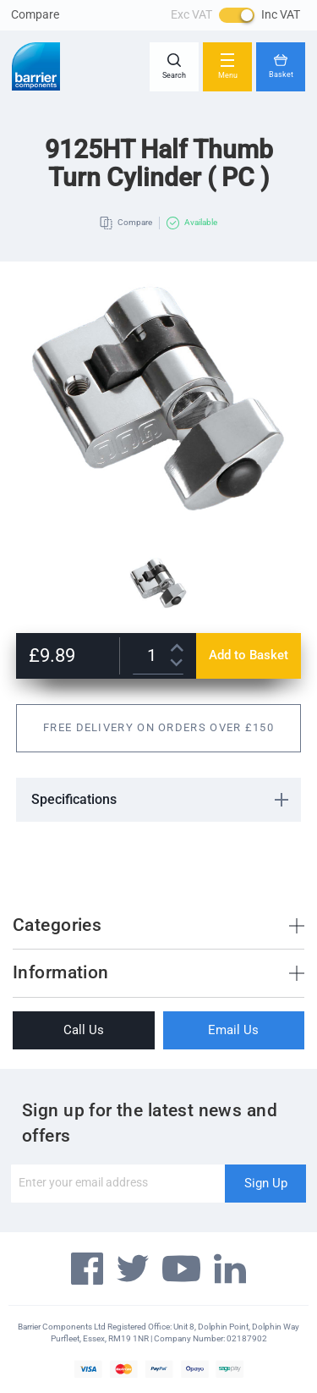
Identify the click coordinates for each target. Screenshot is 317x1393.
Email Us (233, 1030)
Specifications (74, 799)
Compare (35, 14)
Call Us (83, 1030)
